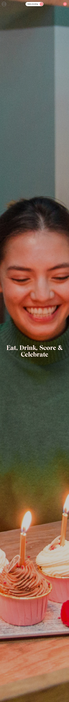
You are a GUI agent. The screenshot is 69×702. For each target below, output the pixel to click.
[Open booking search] (34, 4)
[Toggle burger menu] (65, 4)
